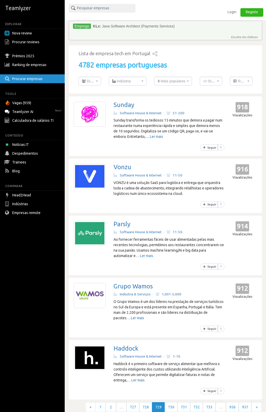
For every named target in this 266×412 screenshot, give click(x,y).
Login (232, 12)
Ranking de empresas (26, 65)
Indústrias (17, 204)
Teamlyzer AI (34, 111)
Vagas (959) (18, 102)
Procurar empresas (24, 79)
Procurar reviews (22, 42)
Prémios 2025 (20, 56)
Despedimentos (22, 153)
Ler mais (156, 136)
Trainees (16, 162)
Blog (13, 171)
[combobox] (89, 81)
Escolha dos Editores (244, 37)
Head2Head (18, 195)
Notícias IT (17, 145)
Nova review (18, 33)
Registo (252, 12)
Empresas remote (23, 213)
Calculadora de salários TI (30, 120)
